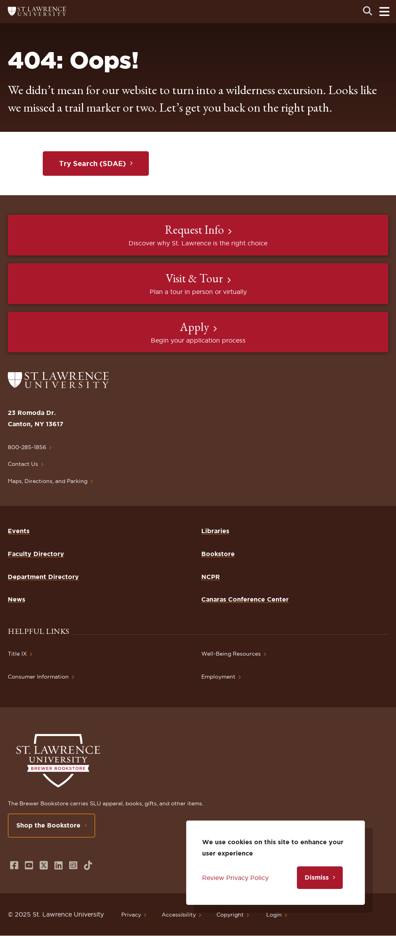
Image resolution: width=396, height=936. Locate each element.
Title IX (17, 654)
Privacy (131, 915)
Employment (218, 677)
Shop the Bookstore (48, 825)
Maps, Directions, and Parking (47, 481)
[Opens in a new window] (14, 865)
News (16, 599)
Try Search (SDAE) (92, 163)
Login (274, 915)
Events (19, 530)
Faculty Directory (36, 553)
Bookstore (218, 553)
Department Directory (43, 576)
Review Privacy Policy (235, 877)
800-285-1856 (27, 447)
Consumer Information (38, 677)
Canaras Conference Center (245, 599)
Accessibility (179, 915)
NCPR (210, 576)
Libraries (215, 530)
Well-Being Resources (231, 654)
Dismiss (317, 877)
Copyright (230, 915)
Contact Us (23, 464)
